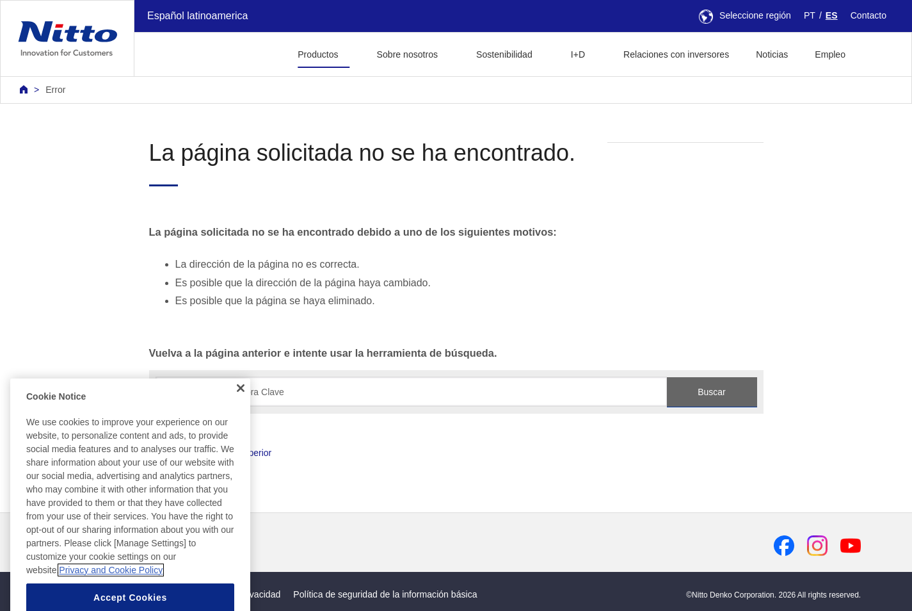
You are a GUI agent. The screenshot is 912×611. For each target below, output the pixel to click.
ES (832, 15)
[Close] (241, 408)
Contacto (868, 15)
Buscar (712, 392)
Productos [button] (318, 54)
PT (809, 15)
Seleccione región (745, 15)
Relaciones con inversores (676, 54)
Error (55, 90)
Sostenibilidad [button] (504, 54)
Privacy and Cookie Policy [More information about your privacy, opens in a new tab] (111, 590)
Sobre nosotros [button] (407, 54)
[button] (879, 53)
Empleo (830, 54)
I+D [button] (578, 54)
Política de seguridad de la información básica (385, 594)
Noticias (772, 54)
